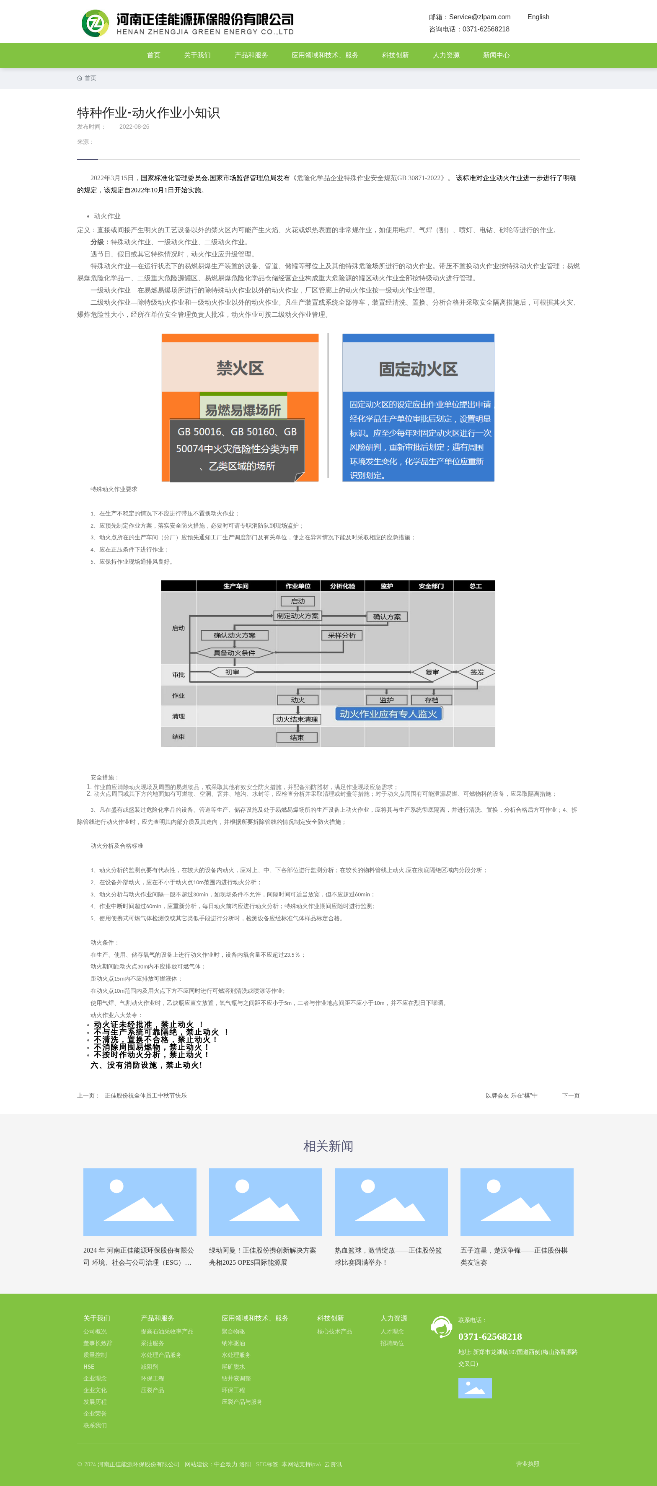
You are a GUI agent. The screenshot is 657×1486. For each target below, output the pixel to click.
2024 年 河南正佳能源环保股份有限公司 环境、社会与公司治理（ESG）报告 (138, 1262)
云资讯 (333, 1464)
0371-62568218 (486, 29)
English (538, 17)
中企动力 (226, 1464)
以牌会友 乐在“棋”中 (512, 1095)
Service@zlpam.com (480, 17)
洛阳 (245, 1464)
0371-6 (472, 1336)
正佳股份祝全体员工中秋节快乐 (146, 1095)
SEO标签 (267, 1464)
